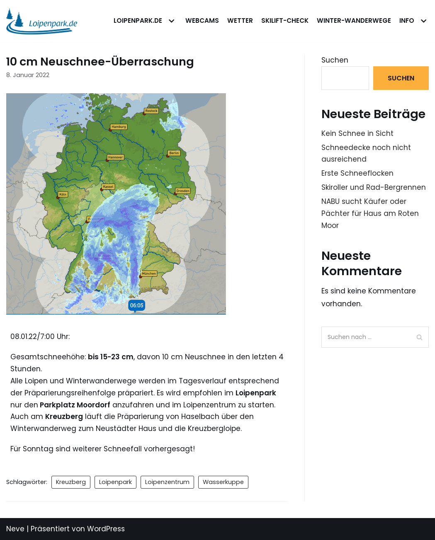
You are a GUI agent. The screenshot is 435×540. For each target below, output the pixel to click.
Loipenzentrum (167, 482)
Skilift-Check (285, 20)
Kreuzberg (71, 482)
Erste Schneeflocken (357, 173)
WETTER (240, 20)
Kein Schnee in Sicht (357, 133)
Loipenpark (115, 482)
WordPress (106, 529)
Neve (15, 529)
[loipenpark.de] (41, 20)
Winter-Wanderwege (354, 20)
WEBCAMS (202, 20)
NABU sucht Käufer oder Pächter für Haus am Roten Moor (370, 213)
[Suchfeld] (375, 337)
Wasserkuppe (223, 482)
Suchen (334, 60)
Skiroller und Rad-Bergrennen (373, 187)
